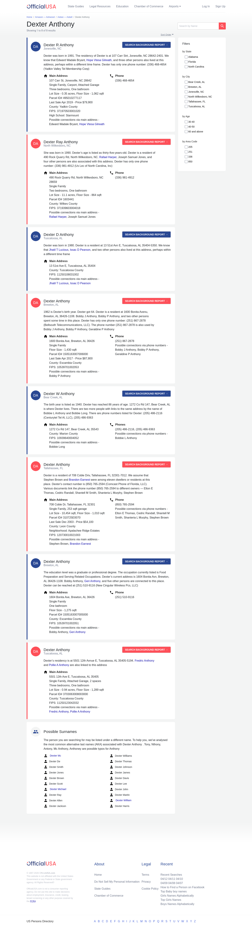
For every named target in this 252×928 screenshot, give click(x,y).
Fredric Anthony (144, 660)
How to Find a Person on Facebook (182, 887)
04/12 (163, 878)
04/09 (163, 883)
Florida (192, 61)
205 (190, 146)
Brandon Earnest (79, 479)
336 (190, 156)
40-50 (191, 126)
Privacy (146, 881)
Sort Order (166, 34)
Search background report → (146, 44)
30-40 (191, 121)
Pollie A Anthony (59, 665)
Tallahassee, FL (196, 101)
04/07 (179, 883)
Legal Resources (100, 6)
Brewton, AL (195, 86)
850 (190, 161)
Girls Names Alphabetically (177, 895)
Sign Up (220, 6)
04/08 (171, 883)
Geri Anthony (92, 581)
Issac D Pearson (80, 249)
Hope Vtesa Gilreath (99, 60)
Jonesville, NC (196, 91)
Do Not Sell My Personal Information (117, 881)
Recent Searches (171, 874)
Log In (206, 6)
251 (190, 151)
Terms (145, 874)
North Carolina (196, 66)
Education (122, 6)
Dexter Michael (55, 789)
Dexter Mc (52, 756)
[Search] (198, 26)
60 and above (195, 131)
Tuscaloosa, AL (196, 106)
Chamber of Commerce (148, 6)
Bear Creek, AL (196, 82)
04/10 (179, 878)
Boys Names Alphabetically (177, 904)
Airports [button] (173, 6)
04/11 (171, 878)
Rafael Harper (108, 157)
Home (98, 874)
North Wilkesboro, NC (200, 96)
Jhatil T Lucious (58, 249)
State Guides (76, 6)
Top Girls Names (170, 899)
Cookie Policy (150, 888)
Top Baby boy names (173, 891)
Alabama (193, 56)
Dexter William (120, 800)
